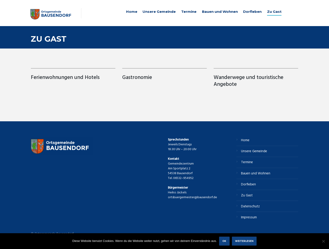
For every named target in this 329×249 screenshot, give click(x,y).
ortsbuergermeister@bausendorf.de (192, 197)
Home (131, 11)
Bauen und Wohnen (220, 11)
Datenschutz (250, 206)
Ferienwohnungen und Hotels (66, 77)
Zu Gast (274, 11)
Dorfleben (252, 11)
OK (224, 241)
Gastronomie (137, 77)
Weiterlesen (244, 241)
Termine (188, 11)
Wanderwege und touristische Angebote (248, 81)
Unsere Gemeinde (159, 11)
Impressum (249, 217)
